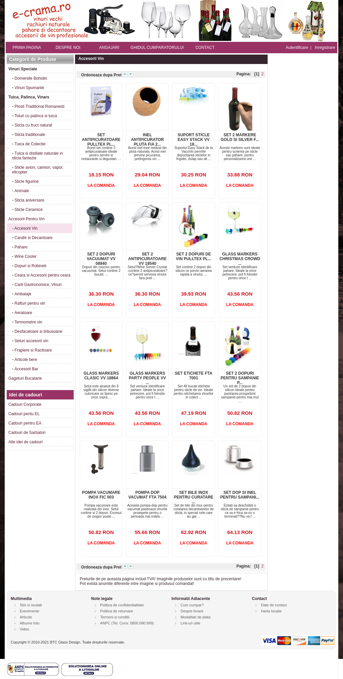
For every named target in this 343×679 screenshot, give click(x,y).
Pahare (20, 247)
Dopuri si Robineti (30, 265)
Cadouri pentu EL (24, 413)
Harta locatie (271, 611)
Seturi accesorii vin (31, 340)
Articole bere (25, 359)
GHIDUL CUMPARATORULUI (157, 47)
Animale (21, 190)
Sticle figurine (26, 181)
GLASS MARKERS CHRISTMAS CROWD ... (239, 259)
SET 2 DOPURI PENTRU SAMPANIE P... (239, 378)
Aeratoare (23, 312)
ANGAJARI (109, 47)
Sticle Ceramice (28, 209)
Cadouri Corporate (25, 404)
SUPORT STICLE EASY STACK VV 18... (194, 140)
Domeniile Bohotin (30, 78)
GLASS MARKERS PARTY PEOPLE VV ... (147, 378)
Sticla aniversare (29, 200)
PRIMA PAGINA (26, 47)
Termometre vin (28, 322)
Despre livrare (192, 611)
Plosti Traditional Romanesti (39, 106)
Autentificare (297, 47)
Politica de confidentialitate (122, 605)
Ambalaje (22, 294)
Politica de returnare (116, 611)
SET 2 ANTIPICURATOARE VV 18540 (147, 259)
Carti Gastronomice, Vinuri (38, 284)
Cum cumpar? (192, 605)
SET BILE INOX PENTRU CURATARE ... (193, 497)
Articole (26, 617)
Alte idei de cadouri (25, 442)
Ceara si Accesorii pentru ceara (42, 275)
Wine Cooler (25, 256)
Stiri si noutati (31, 605)
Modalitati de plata (195, 617)
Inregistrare (325, 47)
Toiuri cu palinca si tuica (35, 116)
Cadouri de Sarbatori (27, 432)
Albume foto (30, 623)
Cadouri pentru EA (25, 423)
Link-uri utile (190, 623)
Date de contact (274, 605)
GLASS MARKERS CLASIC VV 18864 (101, 375)
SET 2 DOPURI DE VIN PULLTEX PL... (193, 256)
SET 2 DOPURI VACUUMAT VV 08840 (101, 259)
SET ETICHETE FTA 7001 (193, 375)
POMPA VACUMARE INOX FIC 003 (101, 495)
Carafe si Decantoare (33, 237)
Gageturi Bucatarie (25, 378)
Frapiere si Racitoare (33, 350)
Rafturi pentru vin (29, 303)
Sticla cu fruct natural (33, 125)
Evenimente (29, 611)
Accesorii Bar (26, 369)
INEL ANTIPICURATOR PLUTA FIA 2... (147, 140)
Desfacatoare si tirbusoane (38, 331)
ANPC (105, 623)
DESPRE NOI (68, 47)
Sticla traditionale (29, 134)
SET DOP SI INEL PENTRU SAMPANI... (239, 495)
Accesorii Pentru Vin (26, 219)
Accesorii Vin (26, 228)
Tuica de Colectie (29, 144)
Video (24, 629)
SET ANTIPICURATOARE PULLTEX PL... (101, 140)
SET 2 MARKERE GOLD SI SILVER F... (240, 137)
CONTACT (204, 47)
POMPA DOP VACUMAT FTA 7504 (147, 495)
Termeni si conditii (114, 617)
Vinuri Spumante (29, 87)
